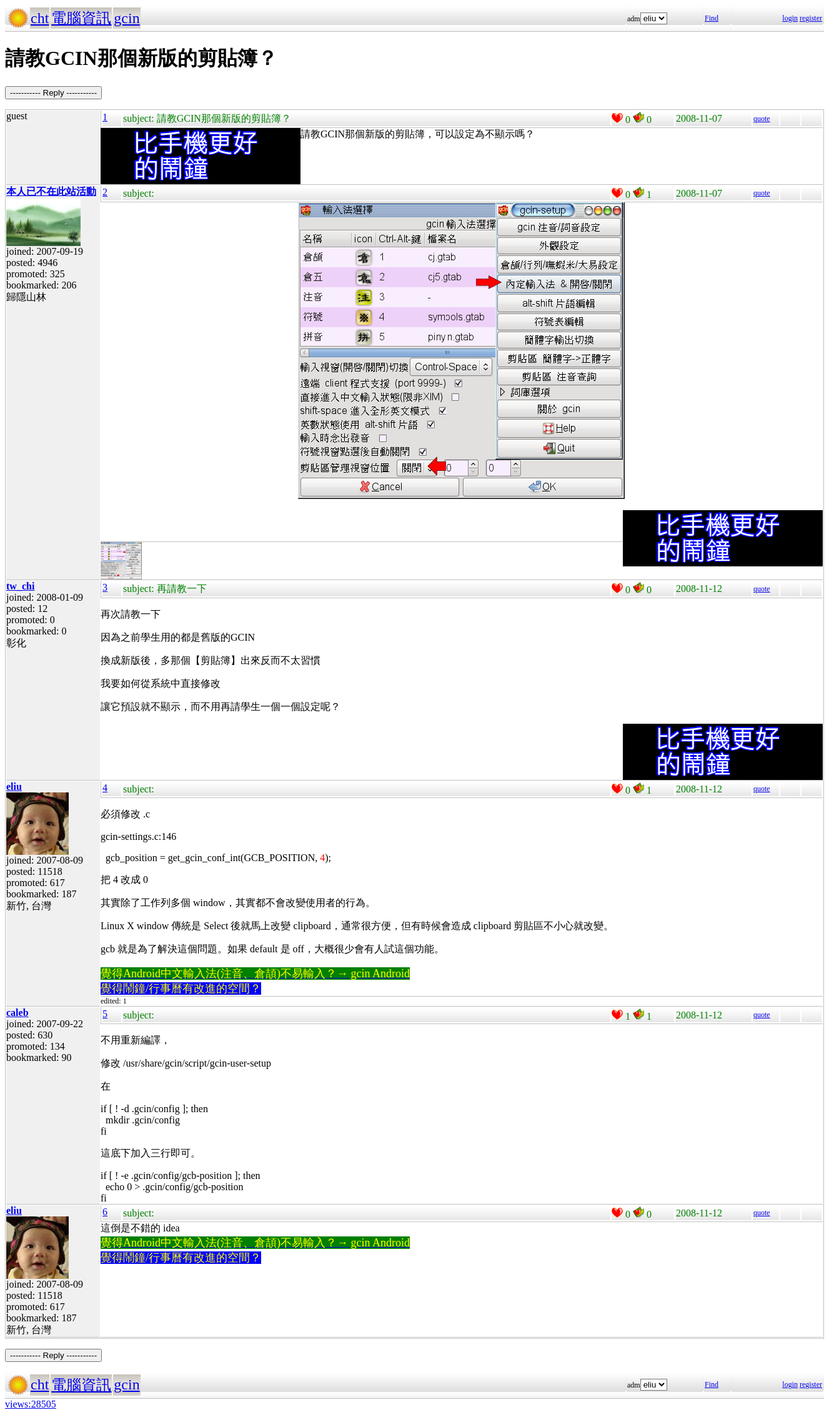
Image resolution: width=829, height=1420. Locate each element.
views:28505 (30, 1404)
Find (711, 18)
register (811, 18)
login (790, 18)
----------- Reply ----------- (53, 92)
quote (761, 118)
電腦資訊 (81, 18)
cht (40, 18)
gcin (126, 18)
